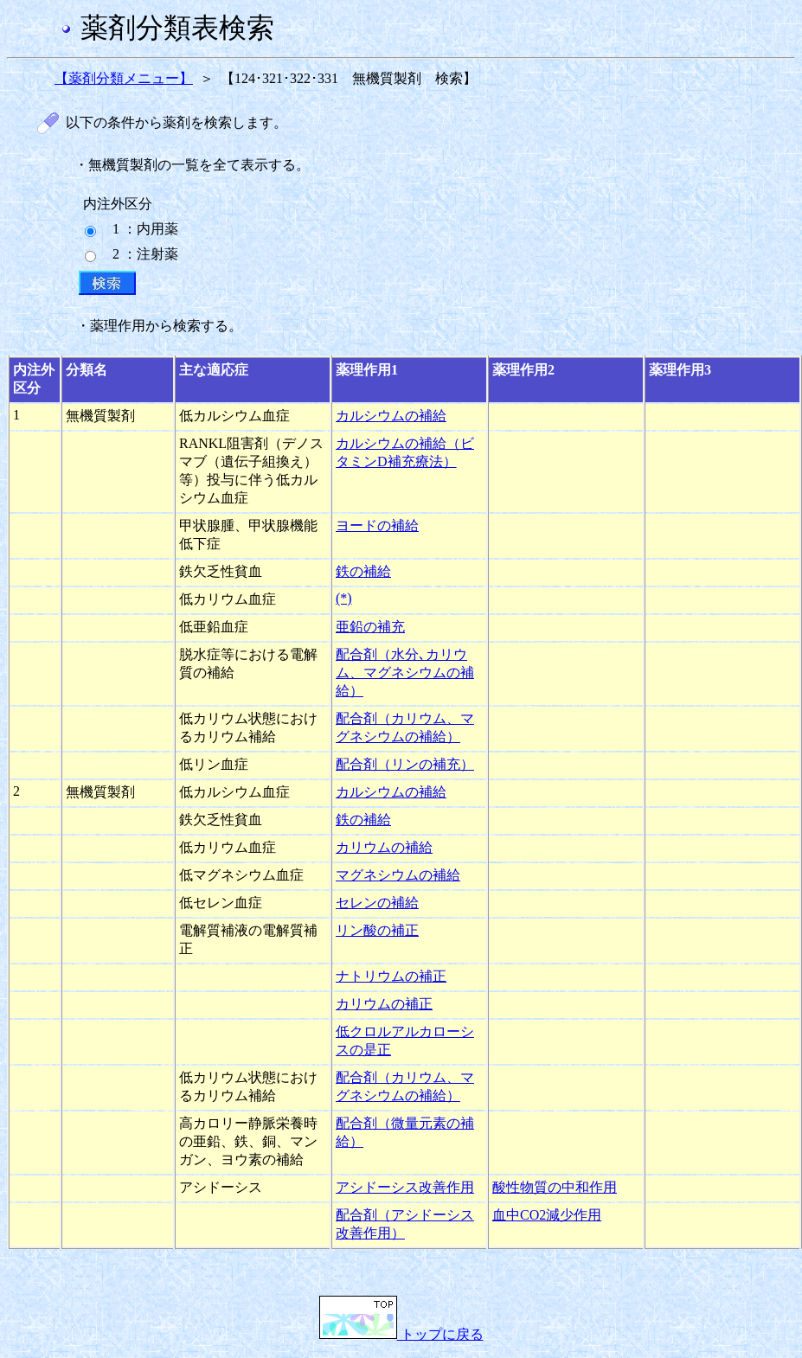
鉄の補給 (363, 571)
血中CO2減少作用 (546, 1214)
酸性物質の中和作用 (554, 1187)
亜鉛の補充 (370, 626)
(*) (344, 598)
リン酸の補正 (377, 930)
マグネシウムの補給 (398, 875)
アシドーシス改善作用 (405, 1187)
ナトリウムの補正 (391, 976)
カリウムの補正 (384, 1003)
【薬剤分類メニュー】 (124, 78)
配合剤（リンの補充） (405, 764)
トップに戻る (401, 1334)
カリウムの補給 (384, 847)
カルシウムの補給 (391, 415)
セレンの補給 (377, 902)
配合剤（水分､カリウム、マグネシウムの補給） (405, 672)
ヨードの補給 (377, 525)
